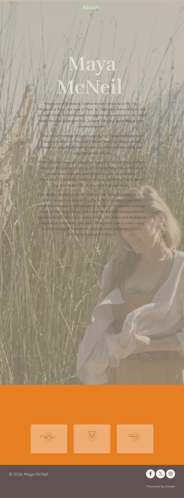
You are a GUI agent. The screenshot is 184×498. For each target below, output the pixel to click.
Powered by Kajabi (161, 486)
